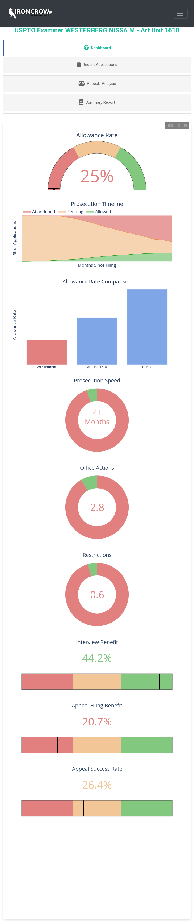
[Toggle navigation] (180, 13)
